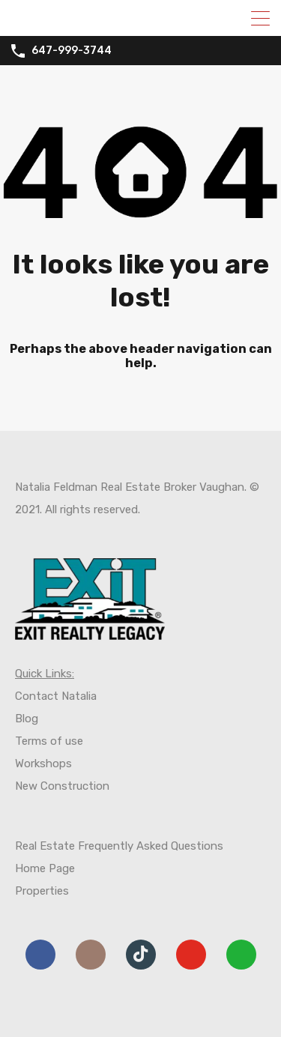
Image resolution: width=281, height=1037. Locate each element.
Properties (42, 891)
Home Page (45, 868)
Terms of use (49, 741)
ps (65, 763)
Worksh (33, 763)
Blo (23, 718)
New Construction (62, 786)
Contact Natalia (56, 696)
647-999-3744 (71, 51)
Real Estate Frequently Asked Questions (119, 846)
